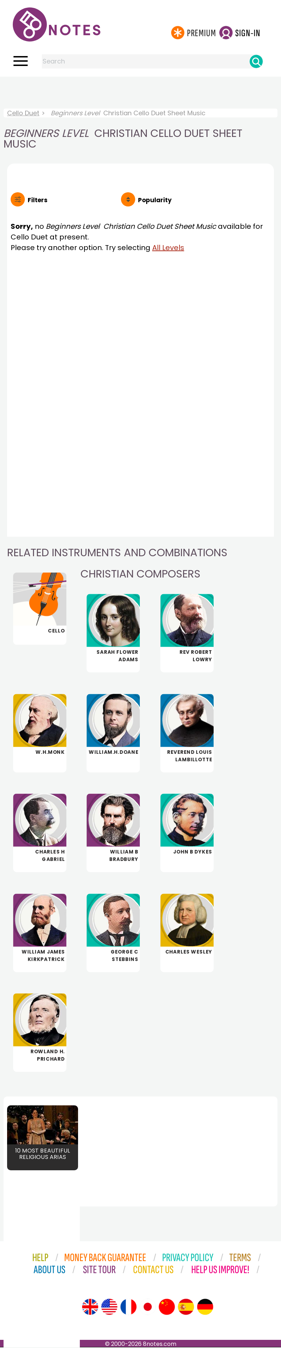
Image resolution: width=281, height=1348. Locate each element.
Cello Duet (23, 113)
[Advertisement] (140, 90)
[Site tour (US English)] (109, 1307)
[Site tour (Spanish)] (186, 1307)
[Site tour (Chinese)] (167, 1307)
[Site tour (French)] (128, 1307)
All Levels (168, 248)
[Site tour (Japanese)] (147, 1307)
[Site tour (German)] (205, 1307)
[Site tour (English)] (90, 1307)
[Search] (256, 61)
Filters (38, 200)
